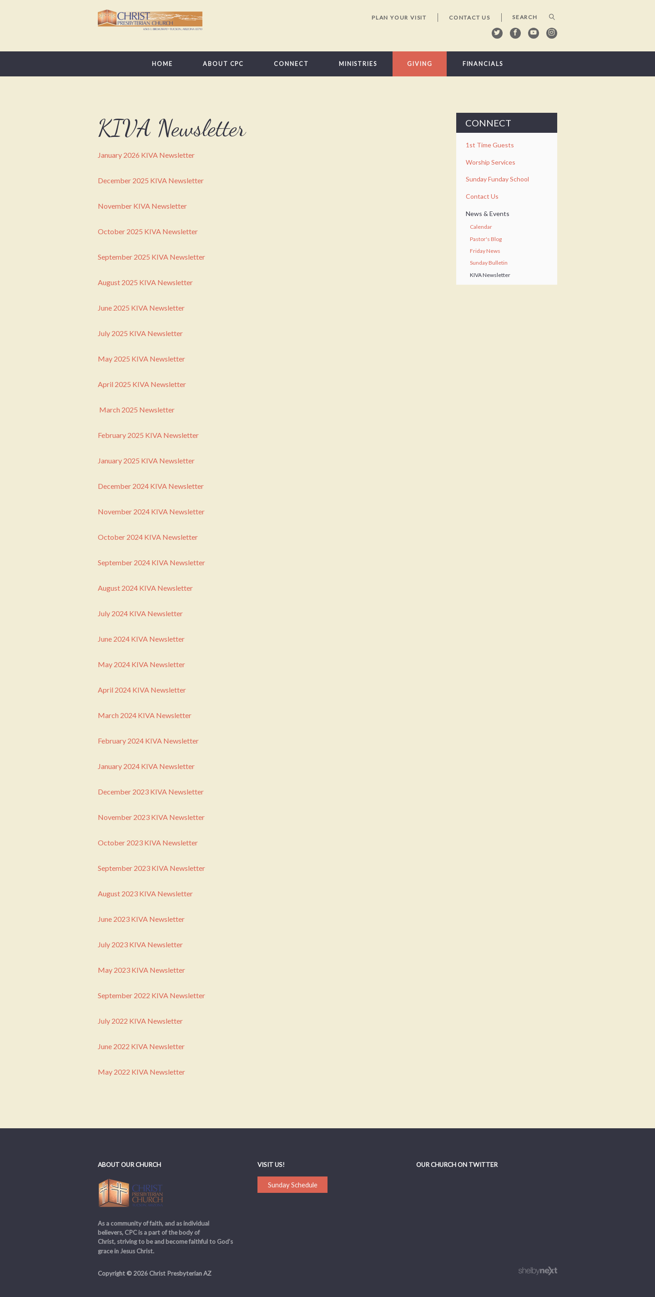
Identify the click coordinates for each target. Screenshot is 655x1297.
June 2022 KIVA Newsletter (141, 1046)
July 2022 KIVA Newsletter (140, 1020)
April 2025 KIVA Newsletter (142, 384)
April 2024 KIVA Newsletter (142, 689)
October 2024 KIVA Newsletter (148, 537)
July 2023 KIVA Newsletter (140, 944)
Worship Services (490, 162)
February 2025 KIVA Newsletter (148, 435)
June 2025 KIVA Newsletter (141, 307)
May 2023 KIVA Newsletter (141, 969)
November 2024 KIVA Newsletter (151, 511)
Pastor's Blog (486, 239)
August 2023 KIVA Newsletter (145, 893)
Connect (291, 63)
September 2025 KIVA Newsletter (151, 256)
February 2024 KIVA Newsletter (148, 740)
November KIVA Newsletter (142, 205)
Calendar (481, 226)
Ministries (358, 63)
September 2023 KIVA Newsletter (151, 868)
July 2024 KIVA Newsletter (140, 613)
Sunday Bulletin (489, 262)
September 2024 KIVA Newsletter (151, 562)
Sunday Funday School (497, 179)
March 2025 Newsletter (137, 409)
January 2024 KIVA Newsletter (146, 766)
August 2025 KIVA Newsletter (145, 282)
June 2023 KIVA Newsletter (141, 919)
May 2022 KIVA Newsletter (141, 1071)
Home (162, 63)
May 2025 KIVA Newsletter (141, 358)
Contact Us (469, 17)
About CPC (223, 63)
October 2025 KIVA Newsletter (148, 231)
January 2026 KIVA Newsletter (146, 155)
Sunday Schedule (292, 1185)
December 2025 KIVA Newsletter (151, 180)
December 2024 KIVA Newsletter (151, 486)
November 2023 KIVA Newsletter (151, 817)
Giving (419, 63)
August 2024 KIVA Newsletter (145, 587)
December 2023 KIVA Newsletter (151, 791)
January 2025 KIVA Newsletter (146, 460)
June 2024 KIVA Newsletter (141, 638)
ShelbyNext (538, 1271)
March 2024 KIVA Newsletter (144, 715)
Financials (483, 63)
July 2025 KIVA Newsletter (140, 333)
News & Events (487, 213)
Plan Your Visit (399, 17)
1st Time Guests (490, 145)
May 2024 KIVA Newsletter (141, 664)
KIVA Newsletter (490, 274)
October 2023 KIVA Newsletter (148, 842)
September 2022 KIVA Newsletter (151, 995)
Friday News (485, 250)
